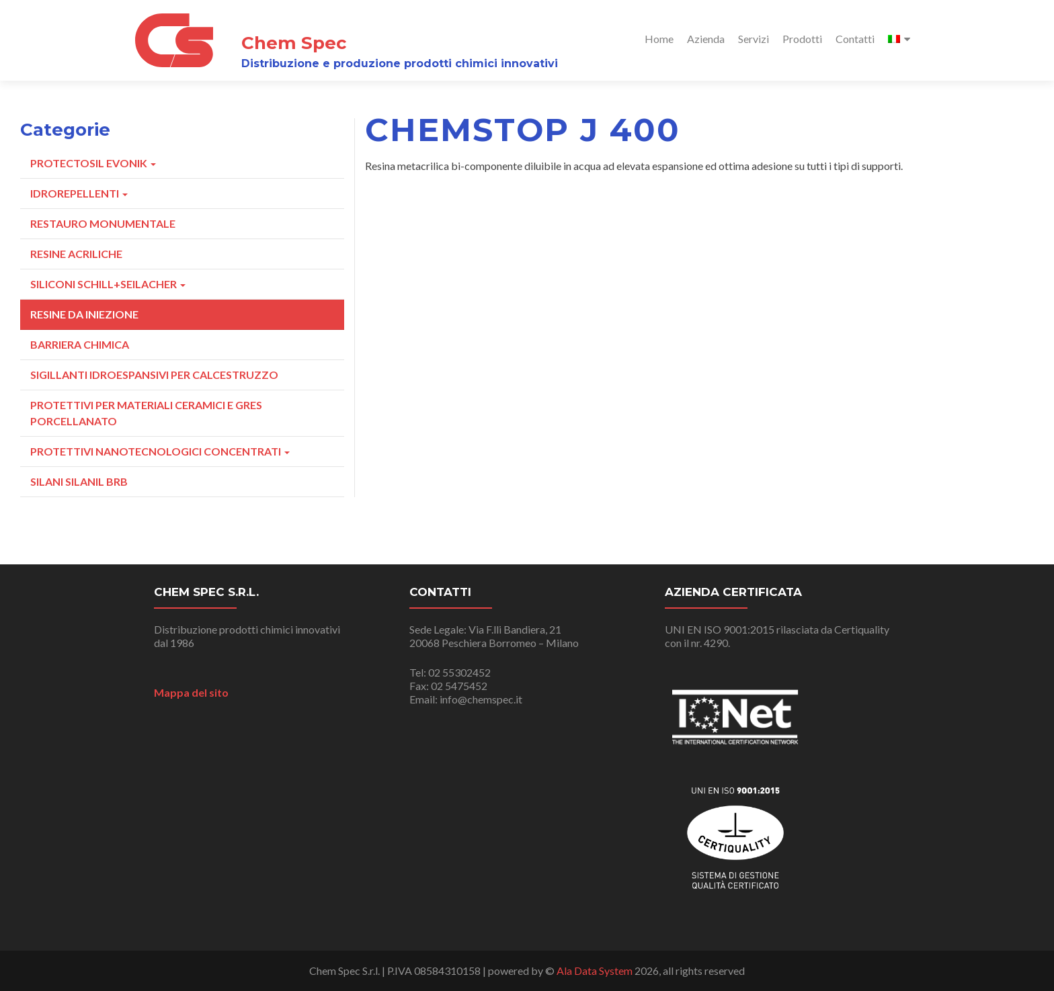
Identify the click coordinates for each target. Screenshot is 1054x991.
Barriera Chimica (79, 344)
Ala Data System (595, 970)
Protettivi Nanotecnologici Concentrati (160, 451)
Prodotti (802, 38)
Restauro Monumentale (102, 223)
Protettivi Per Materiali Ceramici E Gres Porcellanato (146, 412)
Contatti (855, 38)
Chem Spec (294, 43)
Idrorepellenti (79, 193)
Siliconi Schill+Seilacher (108, 283)
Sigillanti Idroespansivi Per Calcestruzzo (154, 374)
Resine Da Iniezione (84, 314)
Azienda (706, 38)
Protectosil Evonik (93, 163)
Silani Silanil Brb (79, 481)
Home (659, 38)
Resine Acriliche (76, 253)
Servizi (753, 38)
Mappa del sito (191, 692)
